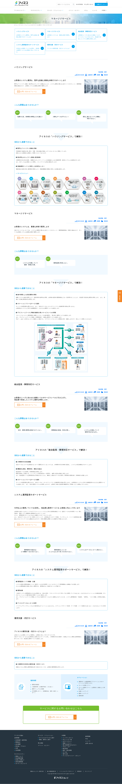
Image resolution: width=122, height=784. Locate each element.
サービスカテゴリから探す (46, 738)
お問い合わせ (88, 4)
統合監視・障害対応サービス (90, 35)
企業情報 (16, 738)
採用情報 (79, 4)
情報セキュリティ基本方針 (37, 771)
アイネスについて (19, 10)
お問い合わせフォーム (28, 91)
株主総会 (65, 748)
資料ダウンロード (101, 4)
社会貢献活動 (19, 758)
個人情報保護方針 (51, 771)
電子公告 (65, 754)
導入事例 (40, 743)
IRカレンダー (67, 747)
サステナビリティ (35, 10)
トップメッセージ (68, 738)
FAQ (86, 738)
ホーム (15, 25)
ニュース (94, 10)
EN (107, 2)
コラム (86, 10)
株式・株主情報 (67, 750)
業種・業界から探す (45, 739)
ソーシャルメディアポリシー (66, 771)
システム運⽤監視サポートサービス (28, 48)
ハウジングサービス (28, 34)
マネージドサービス (59, 34)
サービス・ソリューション (54, 10)
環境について (19, 756)
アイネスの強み (18, 735)
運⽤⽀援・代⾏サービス (59, 46)
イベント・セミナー (74, 10)
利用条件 (79, 771)
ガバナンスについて (21, 763)
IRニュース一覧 (67, 739)
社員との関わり (19, 760)
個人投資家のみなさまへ (70, 745)
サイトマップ (88, 771)
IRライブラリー (67, 741)
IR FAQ (65, 752)
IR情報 (103, 10)
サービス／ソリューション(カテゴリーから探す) (30, 25)
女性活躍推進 (19, 761)
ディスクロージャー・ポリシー (72, 755)
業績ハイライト (67, 743)
